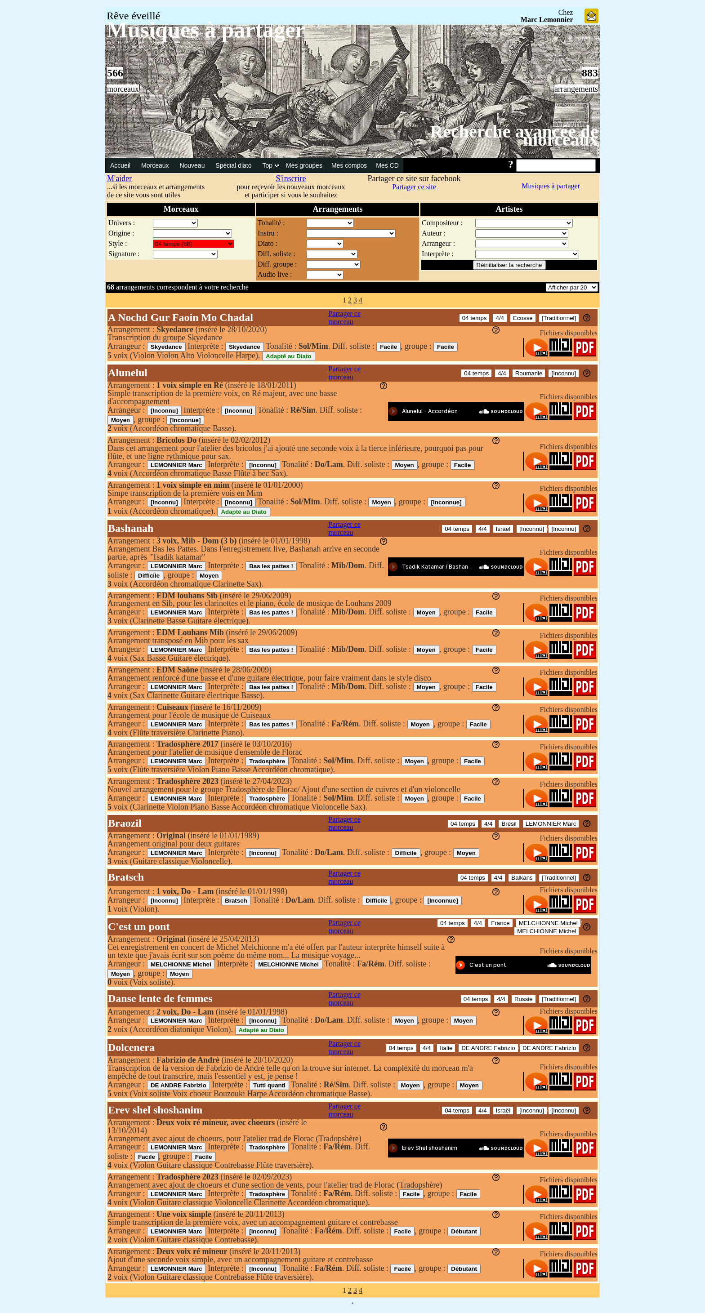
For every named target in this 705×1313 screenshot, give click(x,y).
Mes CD (387, 165)
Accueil (121, 165)
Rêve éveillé (133, 16)
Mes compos (349, 165)
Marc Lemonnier (547, 19)
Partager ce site (414, 187)
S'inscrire (291, 178)
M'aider (119, 178)
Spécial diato (234, 165)
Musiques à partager (551, 186)
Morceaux (155, 165)
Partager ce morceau (345, 317)
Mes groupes (304, 165)
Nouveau (192, 165)
